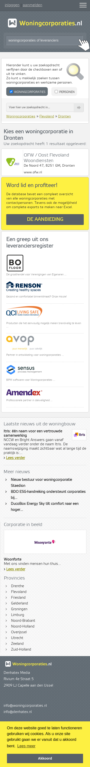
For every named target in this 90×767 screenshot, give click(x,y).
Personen (65, 92)
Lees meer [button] (26, 746)
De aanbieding (45, 220)
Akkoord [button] (45, 758)
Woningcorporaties (27, 92)
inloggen (12, 5)
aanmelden (32, 5)
